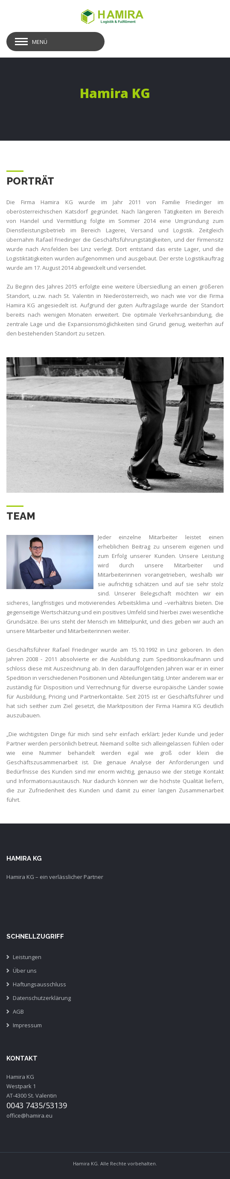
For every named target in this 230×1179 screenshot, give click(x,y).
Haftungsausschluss (39, 984)
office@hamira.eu (29, 1115)
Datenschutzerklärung (42, 998)
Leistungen (27, 957)
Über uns (25, 970)
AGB (18, 1011)
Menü (39, 42)
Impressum (27, 1025)
